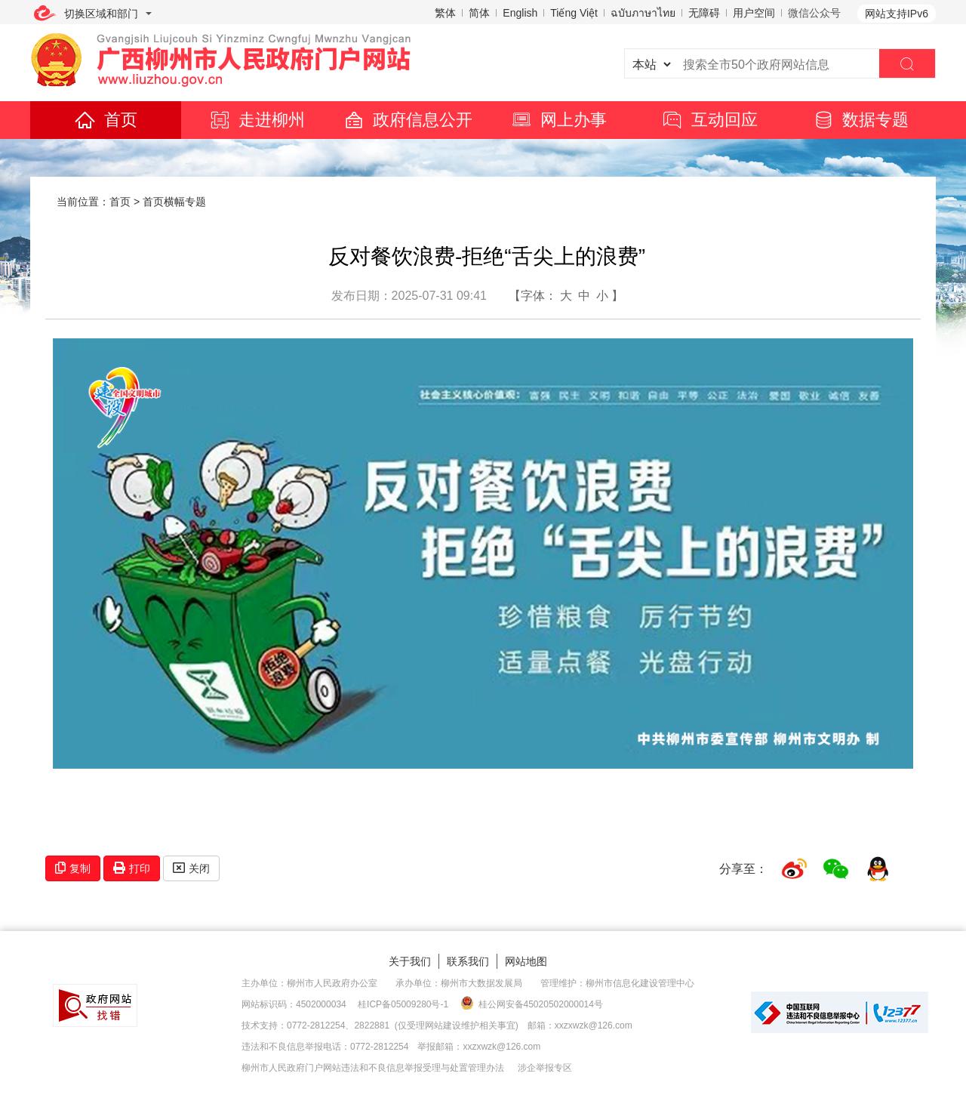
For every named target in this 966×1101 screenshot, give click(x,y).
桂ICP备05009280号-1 (403, 1004)
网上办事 (558, 119)
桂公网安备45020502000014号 (531, 1003)
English (520, 13)
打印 (131, 868)
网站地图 (526, 961)
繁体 (445, 13)
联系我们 (468, 961)
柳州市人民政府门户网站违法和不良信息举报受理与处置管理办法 (373, 1067)
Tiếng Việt (574, 13)
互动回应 (709, 119)
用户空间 (754, 13)
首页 (105, 119)
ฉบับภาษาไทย (643, 13)
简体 (479, 13)
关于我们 (410, 961)
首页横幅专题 (174, 202)
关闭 (191, 868)
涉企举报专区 (545, 1067)
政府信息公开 (407, 119)
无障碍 (704, 13)
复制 (73, 868)
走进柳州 (256, 119)
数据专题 (860, 119)
